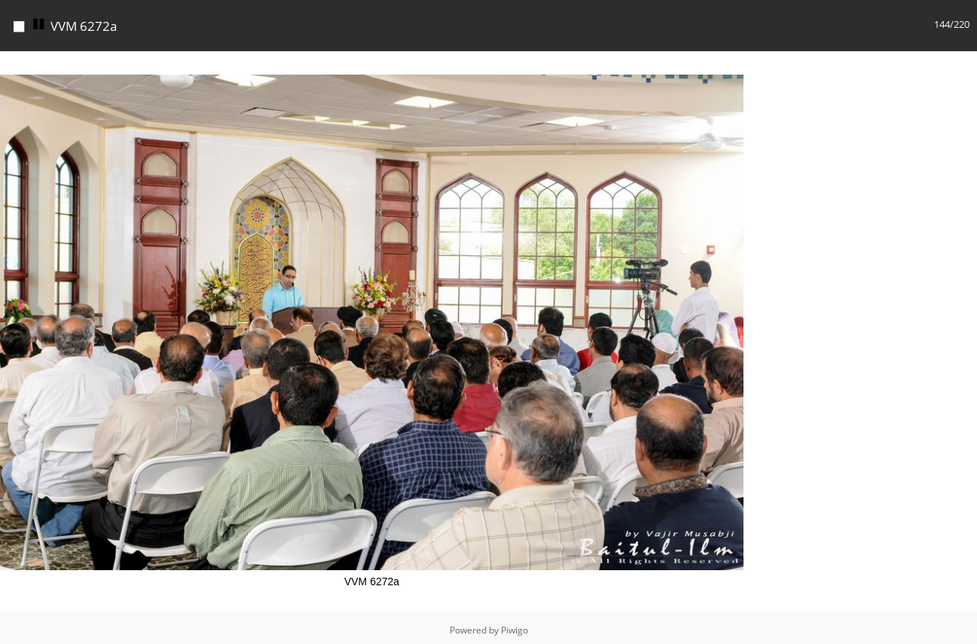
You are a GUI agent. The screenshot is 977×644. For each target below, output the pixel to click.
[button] (730, 61)
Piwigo (514, 626)
